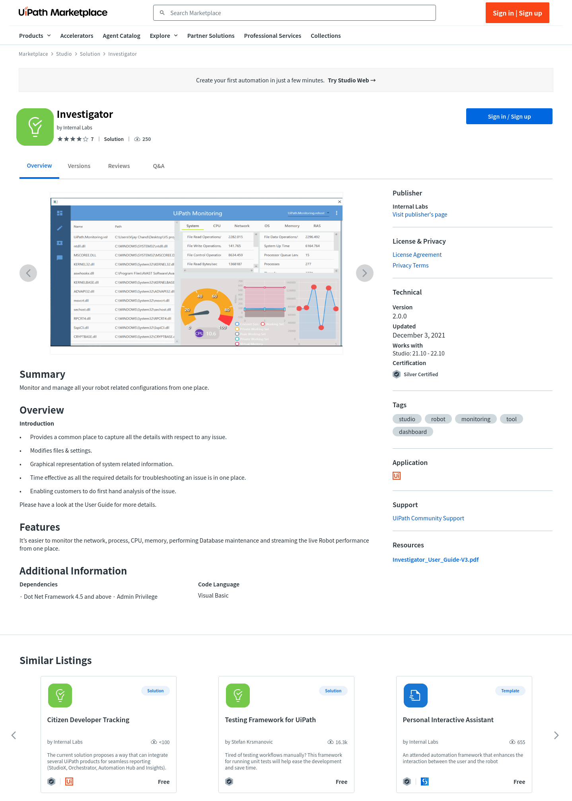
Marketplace (33, 54)
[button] (407, 419)
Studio (64, 54)
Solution (90, 54)
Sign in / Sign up (509, 116)
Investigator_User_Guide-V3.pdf (436, 559)
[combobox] (300, 13)
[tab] (39, 168)
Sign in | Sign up (517, 13)
